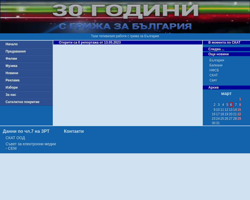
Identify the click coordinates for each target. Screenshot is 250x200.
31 (218, 123)
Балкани (215, 65)
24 (218, 119)
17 (218, 114)
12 (226, 110)
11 (222, 110)
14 (235, 110)
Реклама (12, 80)
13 (230, 110)
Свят (213, 80)
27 (230, 119)
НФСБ (214, 70)
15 (239, 110)
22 (239, 114)
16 (213, 114)
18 (222, 114)
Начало (12, 44)
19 (226, 114)
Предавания (16, 51)
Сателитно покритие (22, 102)
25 (222, 119)
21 (235, 114)
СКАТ (213, 75)
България (216, 60)
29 (239, 119)
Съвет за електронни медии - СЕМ (31, 146)
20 (230, 114)
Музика (12, 66)
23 (213, 119)
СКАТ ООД (15, 138)
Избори (12, 87)
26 (226, 119)
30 (213, 123)
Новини (12, 73)
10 (218, 110)
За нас (11, 95)
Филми (11, 59)
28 (235, 119)
